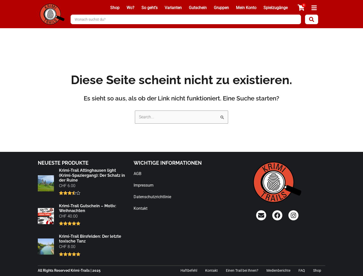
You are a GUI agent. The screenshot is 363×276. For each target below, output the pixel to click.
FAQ (301, 270)
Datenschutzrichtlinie (152, 196)
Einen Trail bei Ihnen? (242, 270)
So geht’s (149, 7)
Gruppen (221, 7)
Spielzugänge (275, 7)
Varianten (173, 7)
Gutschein (198, 7)
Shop (114, 7)
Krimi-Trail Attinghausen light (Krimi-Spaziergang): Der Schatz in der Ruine (92, 175)
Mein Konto (246, 7)
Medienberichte (278, 270)
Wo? (130, 7)
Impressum (144, 185)
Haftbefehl (188, 270)
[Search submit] (311, 19)
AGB (137, 173)
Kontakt (140, 208)
